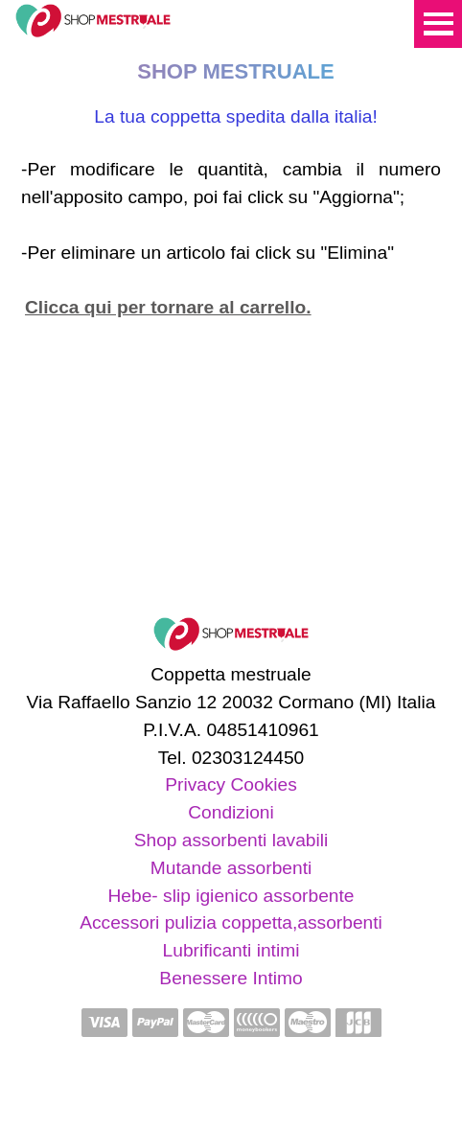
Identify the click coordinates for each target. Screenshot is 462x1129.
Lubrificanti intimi (231, 950)
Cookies (263, 784)
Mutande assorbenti (231, 868)
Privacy (195, 784)
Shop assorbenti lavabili (231, 840)
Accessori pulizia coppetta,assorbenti (231, 922)
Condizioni (231, 812)
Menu (438, 24)
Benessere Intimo (230, 978)
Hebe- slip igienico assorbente (230, 896)
